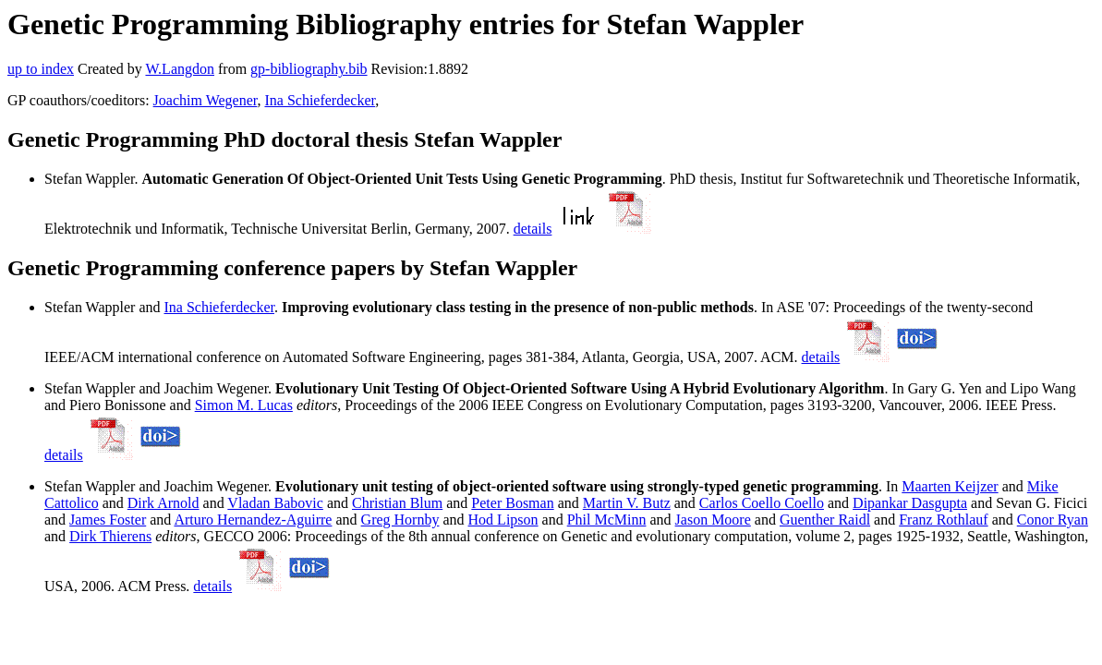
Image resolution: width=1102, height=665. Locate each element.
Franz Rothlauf (943, 519)
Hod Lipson (503, 519)
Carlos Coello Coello (761, 503)
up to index (40, 69)
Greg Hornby (400, 519)
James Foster (107, 519)
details (533, 228)
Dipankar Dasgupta (910, 503)
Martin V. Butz (627, 503)
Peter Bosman (512, 503)
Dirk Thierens (110, 536)
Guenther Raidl (825, 519)
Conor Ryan (1052, 519)
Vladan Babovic (275, 503)
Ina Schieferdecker (319, 100)
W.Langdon (179, 69)
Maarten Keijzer (950, 486)
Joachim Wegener (205, 100)
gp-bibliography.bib (309, 69)
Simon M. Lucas (244, 405)
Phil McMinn (607, 519)
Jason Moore (713, 519)
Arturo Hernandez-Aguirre (253, 519)
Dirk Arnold (163, 503)
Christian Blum (397, 503)
